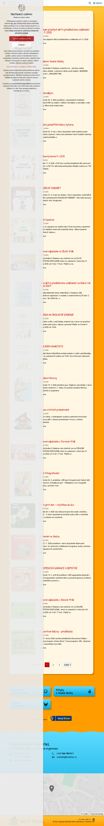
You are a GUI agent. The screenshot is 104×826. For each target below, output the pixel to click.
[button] (3, 777)
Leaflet (84, 814)
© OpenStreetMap (96, 814)
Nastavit (20, 45)
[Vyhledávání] (90, 3)
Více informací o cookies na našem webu (20, 67)
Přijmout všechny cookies (20, 39)
